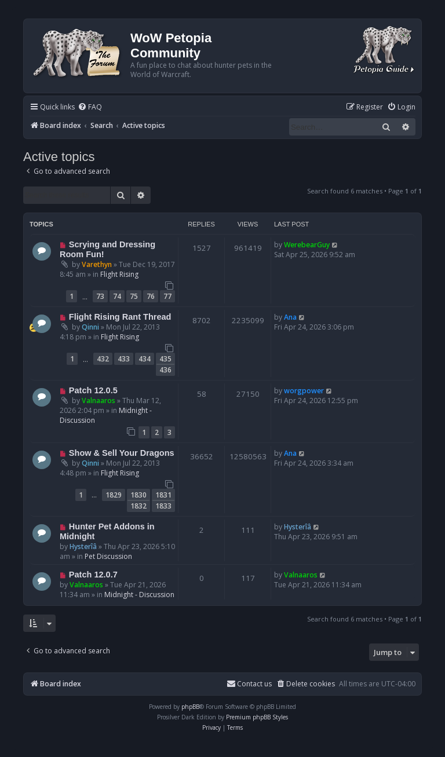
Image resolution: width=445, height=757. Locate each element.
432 (103, 359)
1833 (163, 506)
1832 (138, 506)
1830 (138, 495)
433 (124, 359)
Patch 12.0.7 (93, 574)
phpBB (190, 707)
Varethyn (97, 264)
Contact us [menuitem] (249, 684)
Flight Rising (119, 274)
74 (117, 296)
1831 (163, 495)
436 (165, 370)
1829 (113, 495)
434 (144, 359)
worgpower (304, 391)
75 (134, 296)
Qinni (90, 327)
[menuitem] (90, 107)
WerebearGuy (307, 245)
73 (100, 296)
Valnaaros (98, 400)
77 (167, 296)
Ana (290, 317)
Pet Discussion (108, 556)
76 (151, 296)
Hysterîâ (83, 546)
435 (165, 359)
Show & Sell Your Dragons (121, 453)
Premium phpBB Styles (257, 717)
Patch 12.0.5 (93, 390)
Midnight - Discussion (139, 594)
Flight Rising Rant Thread (120, 316)
